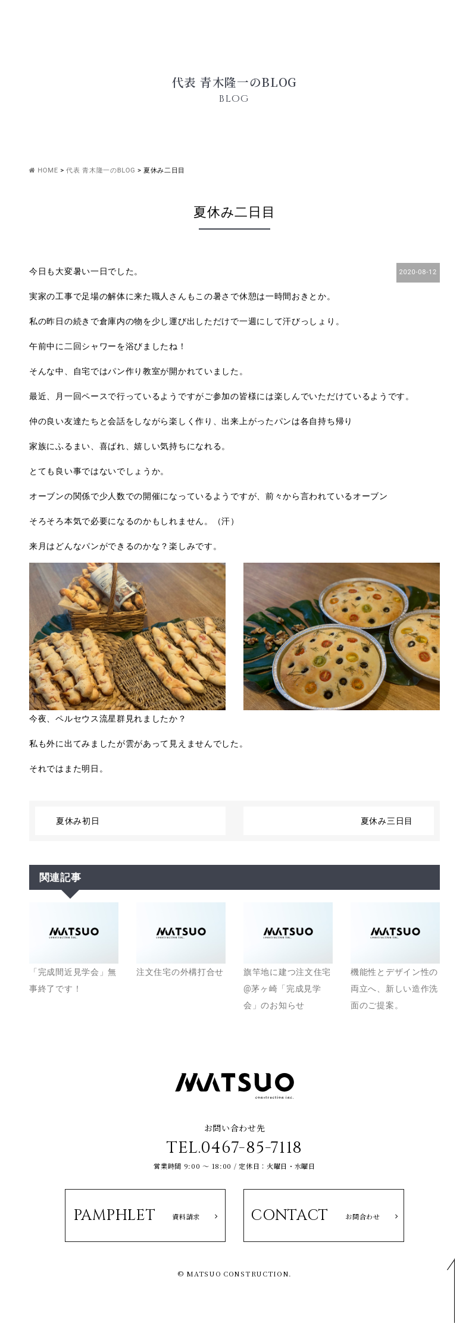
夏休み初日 (78, 821)
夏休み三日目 (387, 821)
